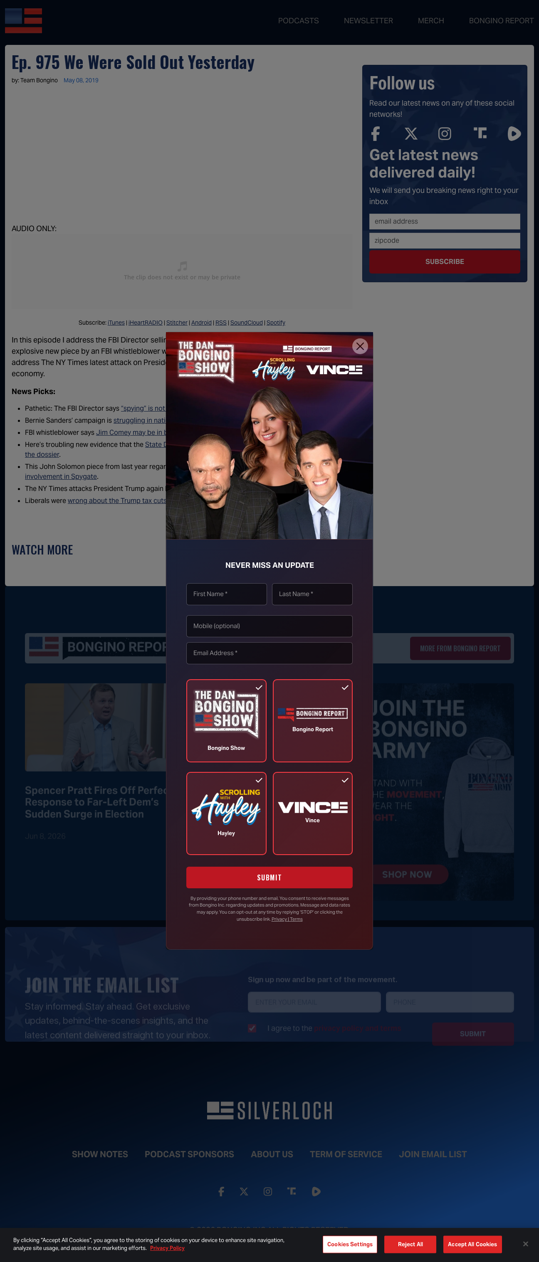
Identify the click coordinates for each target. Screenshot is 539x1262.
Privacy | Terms (287, 919)
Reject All (410, 1244)
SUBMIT (269, 877)
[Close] (360, 346)
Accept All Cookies (472, 1244)
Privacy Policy (167, 1248)
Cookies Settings (350, 1244)
